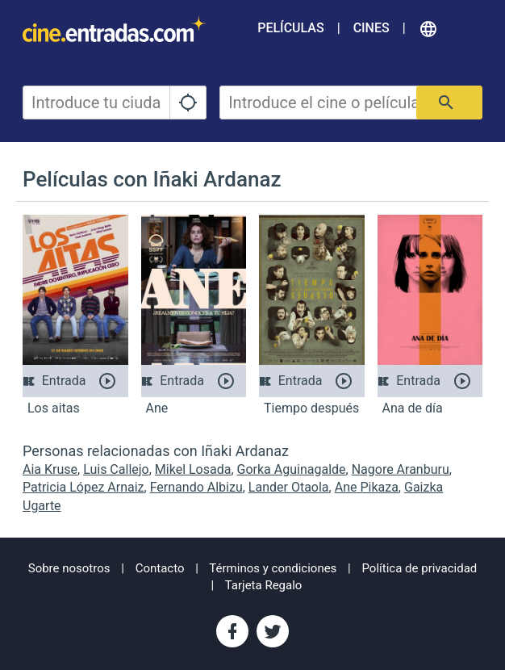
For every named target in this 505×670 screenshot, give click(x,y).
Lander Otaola (288, 487)
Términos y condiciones (272, 568)
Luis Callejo (116, 469)
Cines (371, 28)
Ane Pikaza (367, 487)
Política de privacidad (420, 568)
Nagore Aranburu (400, 469)
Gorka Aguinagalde (291, 469)
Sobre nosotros (69, 568)
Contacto (160, 568)
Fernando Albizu (196, 487)
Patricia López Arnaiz (83, 487)
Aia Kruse (50, 469)
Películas (290, 28)
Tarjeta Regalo (264, 585)
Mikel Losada (193, 469)
